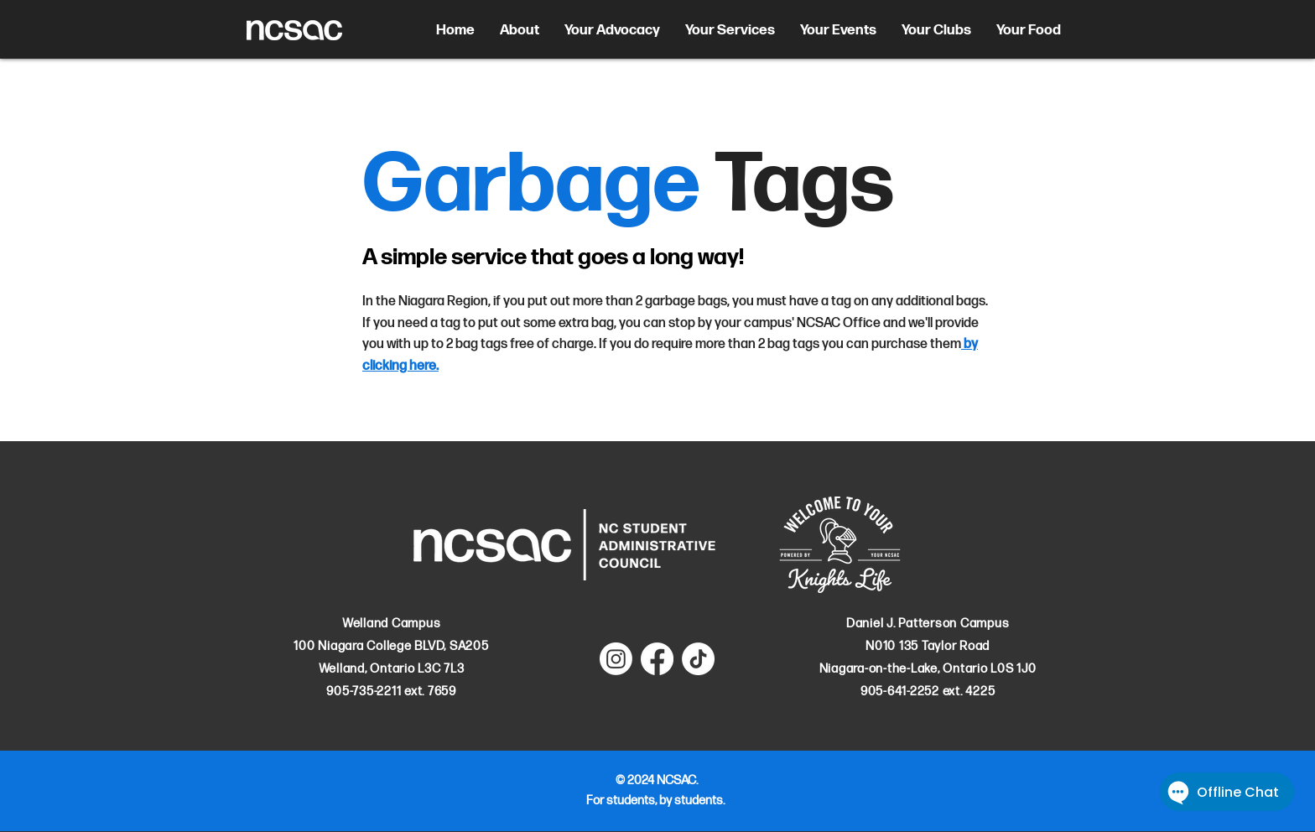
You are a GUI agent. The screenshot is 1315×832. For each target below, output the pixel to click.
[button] (519, 30)
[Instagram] (616, 658)
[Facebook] (657, 658)
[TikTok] (698, 658)
